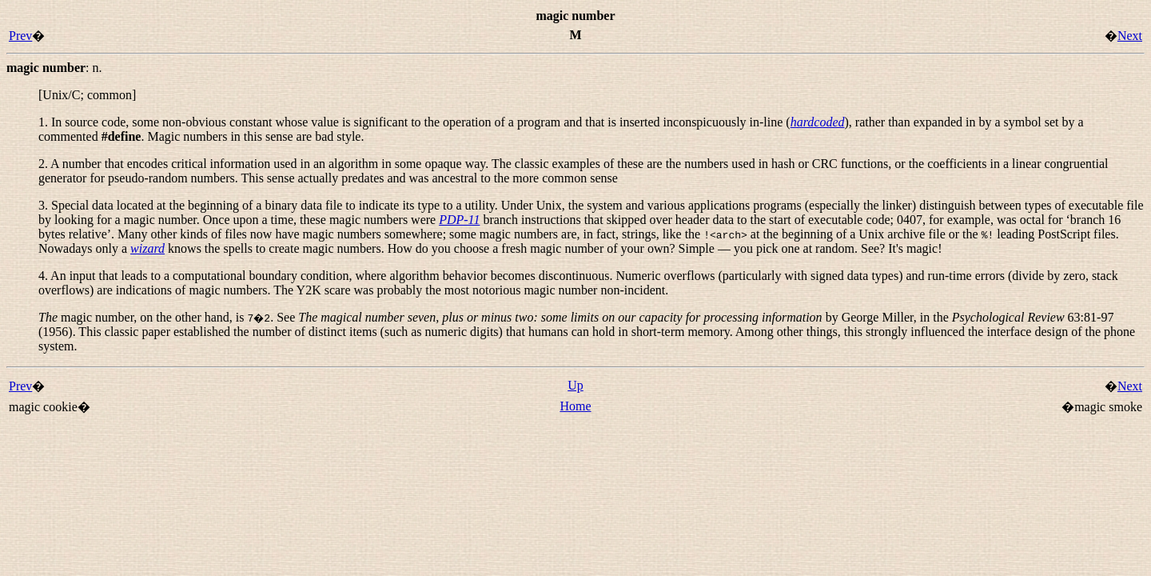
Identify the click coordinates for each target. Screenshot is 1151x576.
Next (1129, 35)
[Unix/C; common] (87, 95)
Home (575, 406)
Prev (20, 35)
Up (575, 385)
